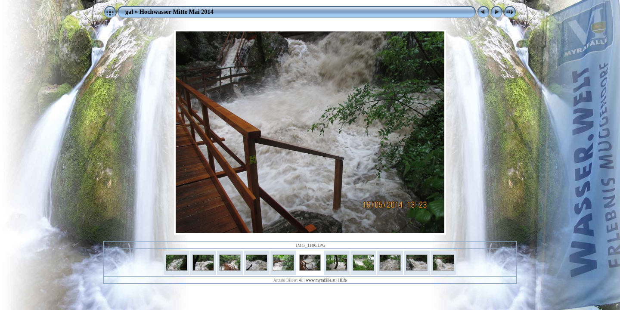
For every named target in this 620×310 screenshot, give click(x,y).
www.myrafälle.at (320, 280)
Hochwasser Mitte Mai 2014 (177, 11)
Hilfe (342, 280)
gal (129, 11)
